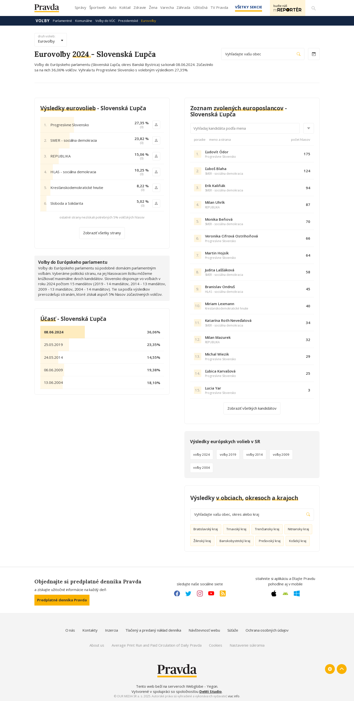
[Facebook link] (177, 593)
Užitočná (200, 7)
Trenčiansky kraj (267, 529)
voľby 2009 (281, 454)
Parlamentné (62, 20)
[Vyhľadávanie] (314, 8)
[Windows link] (297, 593)
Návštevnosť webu (204, 630)
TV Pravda (219, 7)
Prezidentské (128, 20)
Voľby (43, 20)
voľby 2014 (254, 454)
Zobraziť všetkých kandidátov (252, 407)
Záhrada (183, 7)
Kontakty (89, 630)
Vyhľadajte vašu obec (262, 54)
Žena (153, 7)
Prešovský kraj (269, 541)
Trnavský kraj (236, 529)
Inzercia (111, 630)
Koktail (124, 7)
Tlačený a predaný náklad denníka (153, 630)
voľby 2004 (201, 467)
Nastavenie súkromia (247, 645)
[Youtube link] (211, 593)
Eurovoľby (148, 20)
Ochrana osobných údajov (267, 630)
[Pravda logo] (50, 9)
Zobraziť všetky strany (102, 232)
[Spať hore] (342, 669)
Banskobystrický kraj (235, 541)
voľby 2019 (228, 454)
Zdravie (139, 7)
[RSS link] (223, 593)
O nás (70, 630)
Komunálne (83, 20)
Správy (80, 7)
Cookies (215, 645)
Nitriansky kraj (298, 529)
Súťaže (232, 630)
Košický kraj (297, 541)
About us (96, 645)
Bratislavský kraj (205, 529)
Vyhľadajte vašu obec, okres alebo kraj (252, 514)
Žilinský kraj (202, 541)
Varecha (167, 7)
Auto (113, 7)
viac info (233, 696)
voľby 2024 (201, 454)
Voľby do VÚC (105, 20)
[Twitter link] (188, 593)
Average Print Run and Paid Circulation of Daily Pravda (157, 645)
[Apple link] (274, 593)
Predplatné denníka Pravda (62, 599)
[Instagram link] (200, 593)
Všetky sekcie (248, 6)
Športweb (97, 7)
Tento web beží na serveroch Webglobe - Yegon (177, 686)
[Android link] (285, 593)
